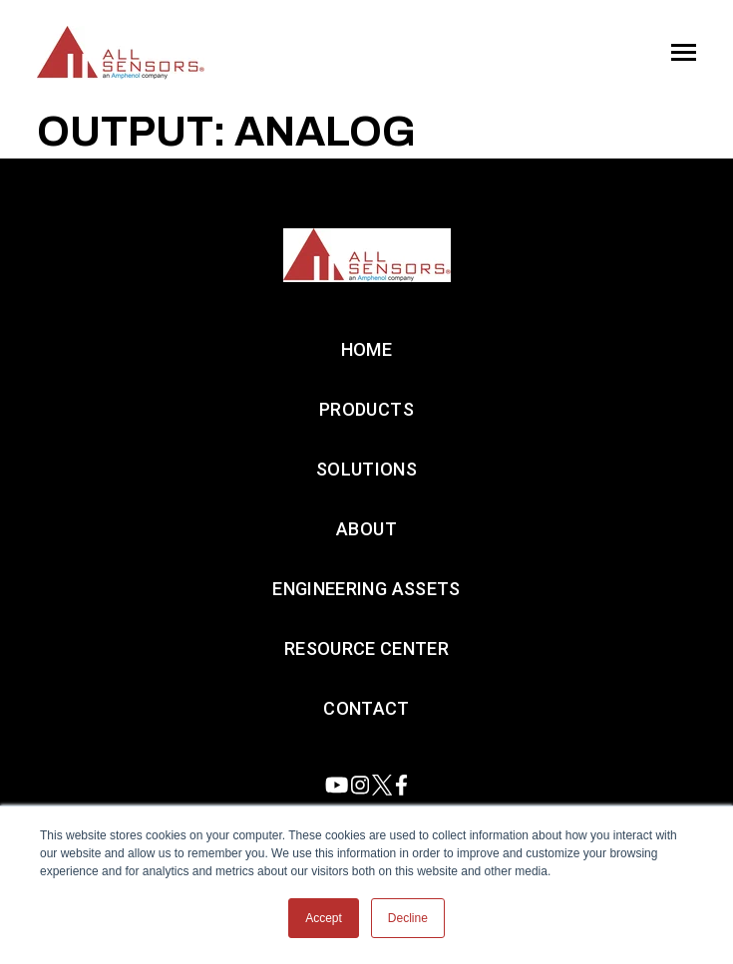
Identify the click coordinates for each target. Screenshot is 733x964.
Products (366, 409)
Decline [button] (408, 918)
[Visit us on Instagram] (360, 785)
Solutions (366, 469)
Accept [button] (323, 918)
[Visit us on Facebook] (401, 785)
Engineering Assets (366, 588)
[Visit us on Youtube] (336, 785)
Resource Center (366, 648)
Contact (366, 708)
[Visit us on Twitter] (382, 785)
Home (366, 349)
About (366, 528)
